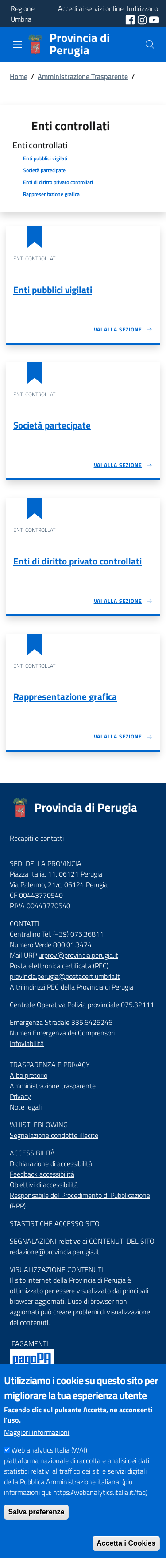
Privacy (20, 1096)
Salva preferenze (36, 1528)
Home (18, 76)
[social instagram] (143, 19)
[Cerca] (150, 44)
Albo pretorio (28, 1075)
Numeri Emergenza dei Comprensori (62, 1032)
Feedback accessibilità (42, 1174)
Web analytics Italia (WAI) (49, 1465)
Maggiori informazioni (36, 1448)
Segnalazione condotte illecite (54, 1135)
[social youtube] (154, 19)
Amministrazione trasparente (53, 1085)
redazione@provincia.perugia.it (54, 1251)
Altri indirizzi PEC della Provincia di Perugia (71, 987)
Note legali (26, 1107)
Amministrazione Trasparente (83, 76)
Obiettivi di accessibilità (44, 1184)
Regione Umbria (23, 13)
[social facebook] (131, 19)
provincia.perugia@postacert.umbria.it (65, 976)
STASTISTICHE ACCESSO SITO (55, 1223)
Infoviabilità (27, 1043)
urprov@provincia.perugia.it (78, 955)
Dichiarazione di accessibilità (51, 1163)
